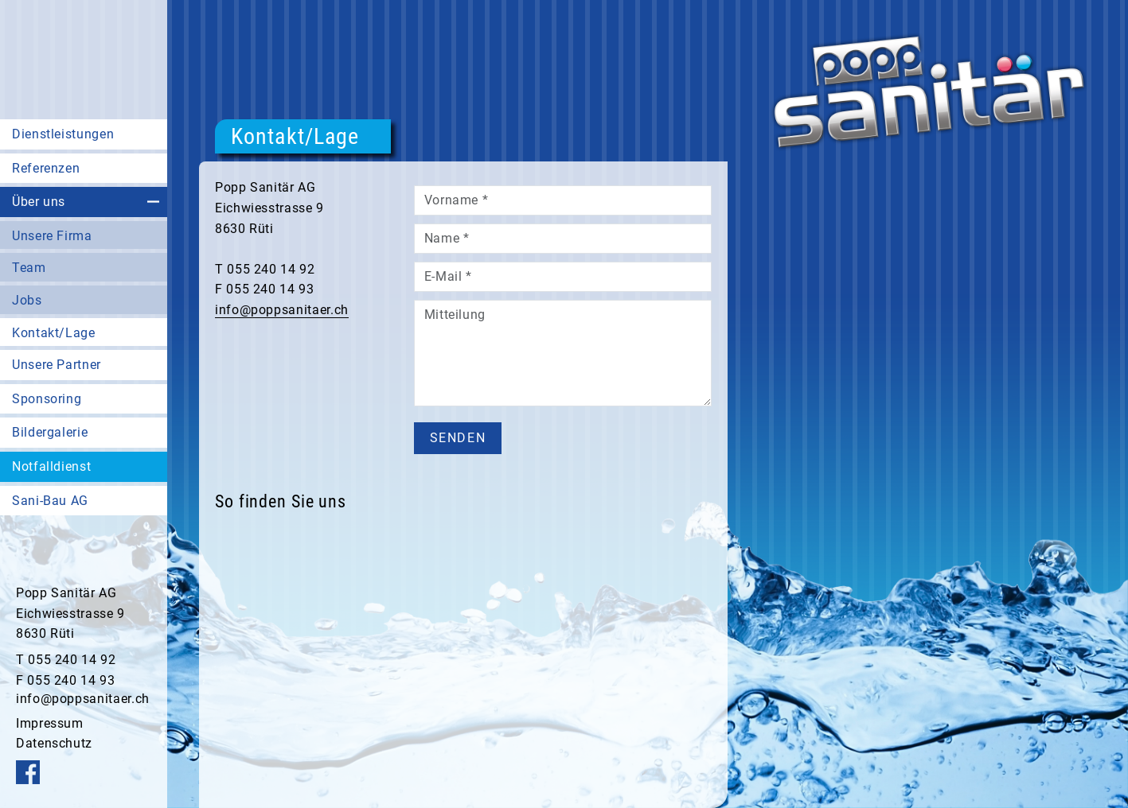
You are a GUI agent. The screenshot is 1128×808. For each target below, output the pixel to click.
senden (458, 437)
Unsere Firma (52, 235)
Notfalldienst (51, 466)
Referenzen (46, 168)
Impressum (50, 723)
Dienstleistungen (63, 134)
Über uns (38, 201)
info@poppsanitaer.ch (83, 698)
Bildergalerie (50, 432)
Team (29, 267)
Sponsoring (46, 398)
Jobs (27, 300)
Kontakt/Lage (54, 332)
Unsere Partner (56, 364)
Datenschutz (54, 743)
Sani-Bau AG (50, 500)
